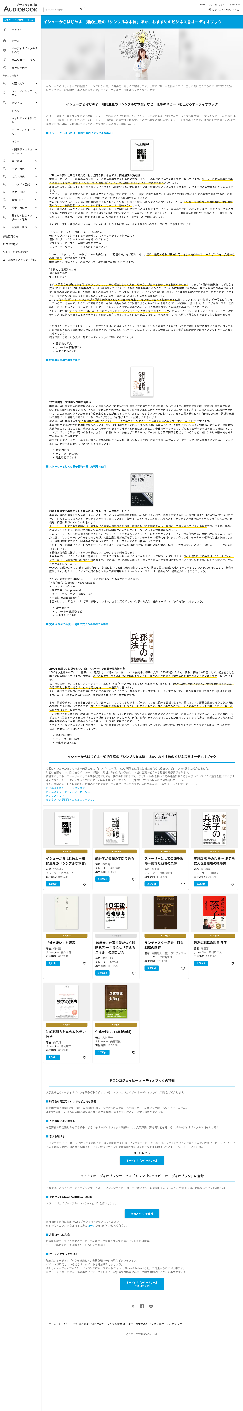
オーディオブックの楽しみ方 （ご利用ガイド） (142, 1284)
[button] (20, 83)
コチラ (91, 1225)
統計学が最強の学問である (64, 360)
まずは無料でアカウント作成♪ (19, 19)
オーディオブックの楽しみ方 (142, 1160)
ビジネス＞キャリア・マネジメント (66, 788)
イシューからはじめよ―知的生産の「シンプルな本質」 (81, 133)
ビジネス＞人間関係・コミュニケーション (70, 799)
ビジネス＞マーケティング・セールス (68, 792)
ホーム (52, 1324)
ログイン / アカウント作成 (223, 9)
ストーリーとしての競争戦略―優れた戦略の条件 (77, 466)
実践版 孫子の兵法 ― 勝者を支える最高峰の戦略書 (78, 624)
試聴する (67, 851)
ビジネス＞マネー (56, 796)
